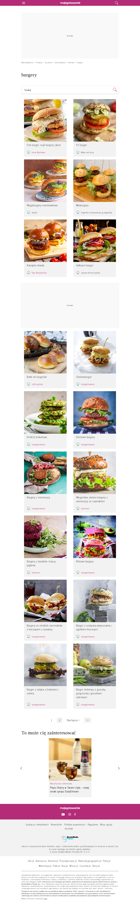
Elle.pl (31, 861)
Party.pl (107, 861)
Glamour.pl (40, 861)
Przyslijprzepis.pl (68, 861)
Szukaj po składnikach (37, 824)
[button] (21, 768)
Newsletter (56, 824)
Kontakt (69, 828)
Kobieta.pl (53, 861)
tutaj (45, 898)
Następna (73, 720)
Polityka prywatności (75, 824)
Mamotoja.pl (45, 865)
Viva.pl (64, 865)
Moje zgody (106, 824)
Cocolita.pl (85, 865)
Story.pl (96, 865)
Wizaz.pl (74, 865)
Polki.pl (56, 865)
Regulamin (93, 824)
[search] (117, 3)
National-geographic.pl (89, 861)
